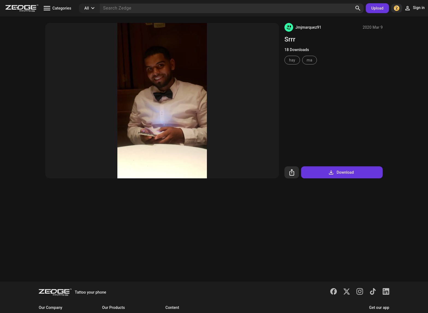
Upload (377, 8)
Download (341, 172)
